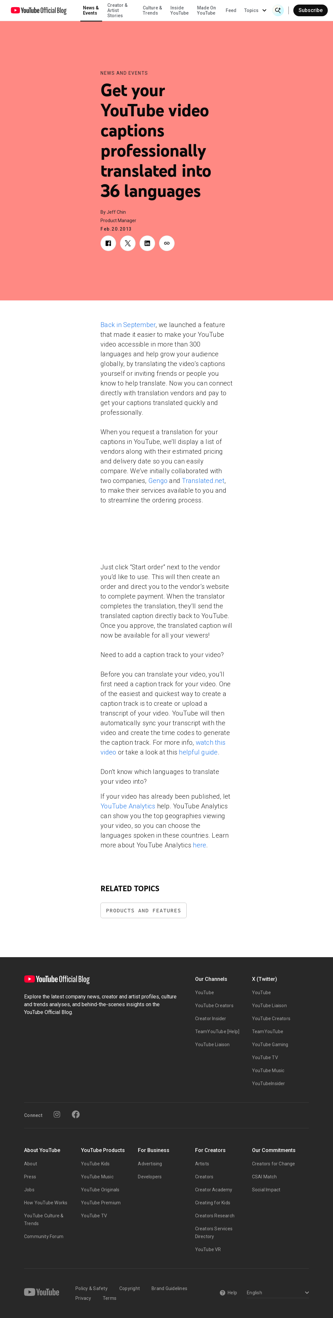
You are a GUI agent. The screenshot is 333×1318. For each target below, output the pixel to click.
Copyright (129, 1288)
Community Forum (43, 1236)
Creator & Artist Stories (117, 10)
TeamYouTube (267, 1031)
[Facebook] (76, 1114)
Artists (202, 1163)
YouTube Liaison (212, 1044)
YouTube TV (265, 1057)
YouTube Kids (95, 1163)
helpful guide (198, 752)
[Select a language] (277, 1293)
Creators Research (214, 1215)
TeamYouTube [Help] (217, 1031)
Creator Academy (214, 1189)
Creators (204, 1176)
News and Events (124, 73)
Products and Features (143, 910)
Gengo (157, 481)
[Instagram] (57, 1114)
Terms (109, 1298)
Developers (150, 1176)
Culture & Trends (152, 10)
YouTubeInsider (268, 1083)
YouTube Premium (101, 1202)
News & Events (91, 10)
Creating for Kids (212, 1202)
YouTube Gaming (270, 1044)
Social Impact (266, 1189)
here (199, 845)
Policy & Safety (91, 1288)
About (30, 1163)
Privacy (83, 1298)
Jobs (29, 1189)
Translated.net (203, 481)
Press (30, 1176)
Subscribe (311, 10)
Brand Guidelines (169, 1288)
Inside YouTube (179, 10)
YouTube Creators (214, 1005)
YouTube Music (268, 1070)
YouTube (204, 992)
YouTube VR (208, 1249)
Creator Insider (210, 1018)
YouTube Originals (100, 1189)
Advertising (150, 1163)
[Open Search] (278, 10)
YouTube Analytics (127, 806)
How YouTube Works (45, 1202)
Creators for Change (273, 1163)
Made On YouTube (206, 10)
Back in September (127, 325)
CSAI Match (264, 1176)
